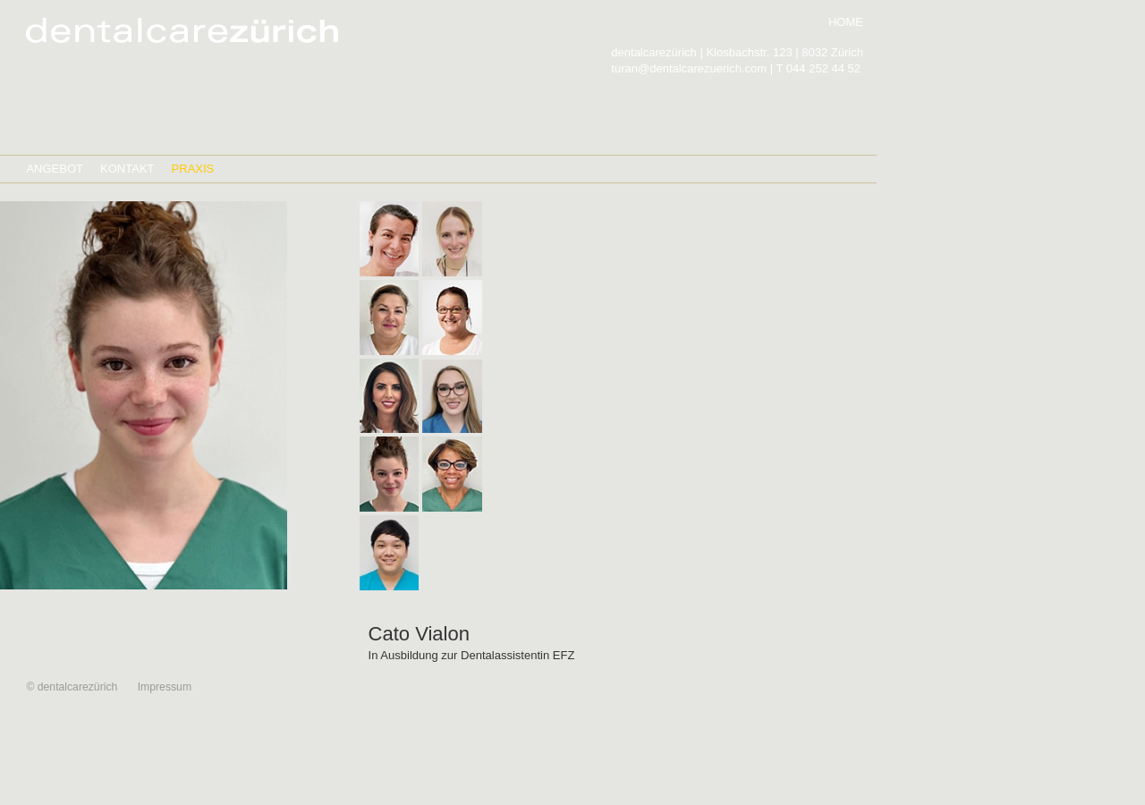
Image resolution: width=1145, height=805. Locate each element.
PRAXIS (193, 168)
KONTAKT (127, 168)
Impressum (164, 687)
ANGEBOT (54, 168)
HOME (845, 22)
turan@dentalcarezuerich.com (689, 68)
